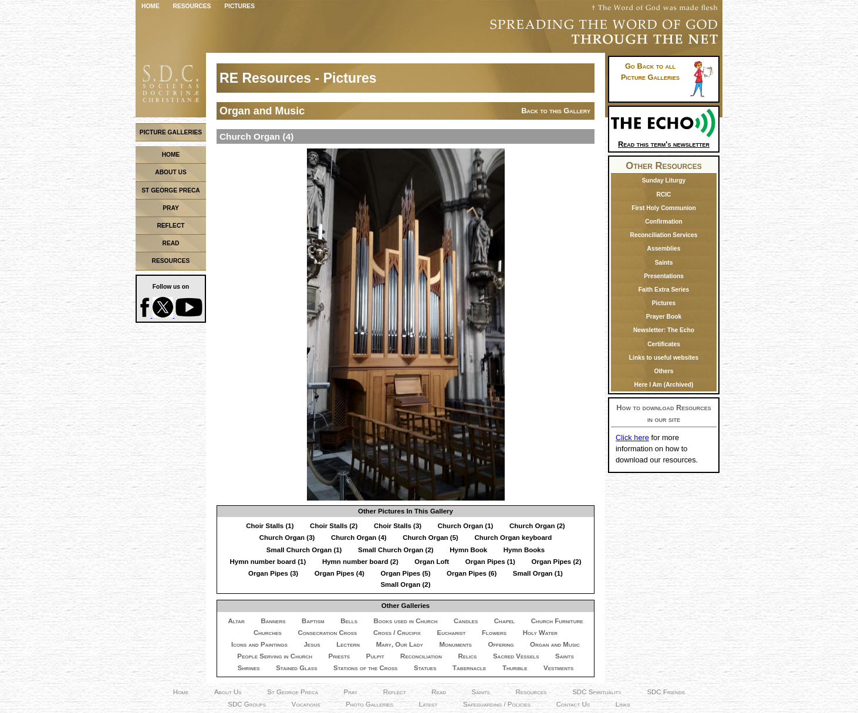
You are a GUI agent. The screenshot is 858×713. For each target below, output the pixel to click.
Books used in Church (406, 620)
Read (438, 691)
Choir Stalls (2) (333, 525)
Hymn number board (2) (360, 561)
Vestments (558, 667)
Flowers (494, 632)
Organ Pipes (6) (471, 573)
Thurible (515, 667)
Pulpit (375, 656)
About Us (228, 691)
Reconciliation (421, 656)
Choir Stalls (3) (397, 525)
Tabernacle (469, 667)
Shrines (249, 667)
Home (150, 6)
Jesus (311, 644)
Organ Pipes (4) (339, 573)
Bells (348, 620)
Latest (428, 704)
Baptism (313, 620)
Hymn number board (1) (267, 561)
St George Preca (292, 691)
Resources (192, 6)
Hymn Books (524, 549)
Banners (273, 620)
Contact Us (573, 704)
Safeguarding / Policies (497, 704)
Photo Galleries (369, 704)
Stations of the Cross (365, 667)
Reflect (394, 691)
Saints (564, 656)
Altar (236, 620)
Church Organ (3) (287, 537)
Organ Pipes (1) (490, 561)
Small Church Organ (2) (396, 549)
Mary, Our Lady (399, 644)
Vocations (306, 704)
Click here (632, 437)
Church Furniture (557, 620)
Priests (339, 656)
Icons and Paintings (259, 644)
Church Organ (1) (466, 525)
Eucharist (451, 632)
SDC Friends (666, 691)
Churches (268, 632)
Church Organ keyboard (513, 537)
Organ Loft (431, 561)
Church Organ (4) (359, 537)
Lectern (348, 644)
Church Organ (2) (537, 525)
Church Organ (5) (430, 537)
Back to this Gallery (555, 110)
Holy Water (540, 632)
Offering (501, 644)
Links (623, 704)
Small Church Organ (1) (304, 549)
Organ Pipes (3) (273, 573)
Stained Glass (296, 667)
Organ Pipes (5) (405, 573)
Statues (425, 667)
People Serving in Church (274, 656)
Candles (466, 620)
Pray (351, 691)
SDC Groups (247, 704)
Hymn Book (468, 549)
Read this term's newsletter (664, 139)
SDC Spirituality (596, 691)
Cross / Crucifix (397, 632)
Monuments (456, 644)
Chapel (504, 620)
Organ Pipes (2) (556, 561)
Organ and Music (555, 644)
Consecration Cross (327, 632)
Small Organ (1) (538, 573)
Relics (467, 656)
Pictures (239, 6)
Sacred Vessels (516, 656)
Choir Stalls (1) (269, 525)
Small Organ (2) (405, 584)
